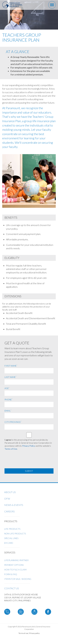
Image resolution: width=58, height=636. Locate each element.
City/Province (13, 422)
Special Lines (11, 538)
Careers (9, 511)
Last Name (10, 377)
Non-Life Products (15, 533)
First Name (11, 365)
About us (10, 492)
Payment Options (14, 565)
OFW (7, 498)
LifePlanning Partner (16, 560)
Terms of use (23, 633)
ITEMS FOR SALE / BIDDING (17, 579)
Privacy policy (34, 633)
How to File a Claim (15, 569)
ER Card (8, 543)
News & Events (13, 504)
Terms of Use (11, 449)
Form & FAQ (10, 574)
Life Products (12, 529)
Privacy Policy (28, 446)
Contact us (11, 588)
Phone (8, 399)
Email (8, 410)
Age (7, 388)
